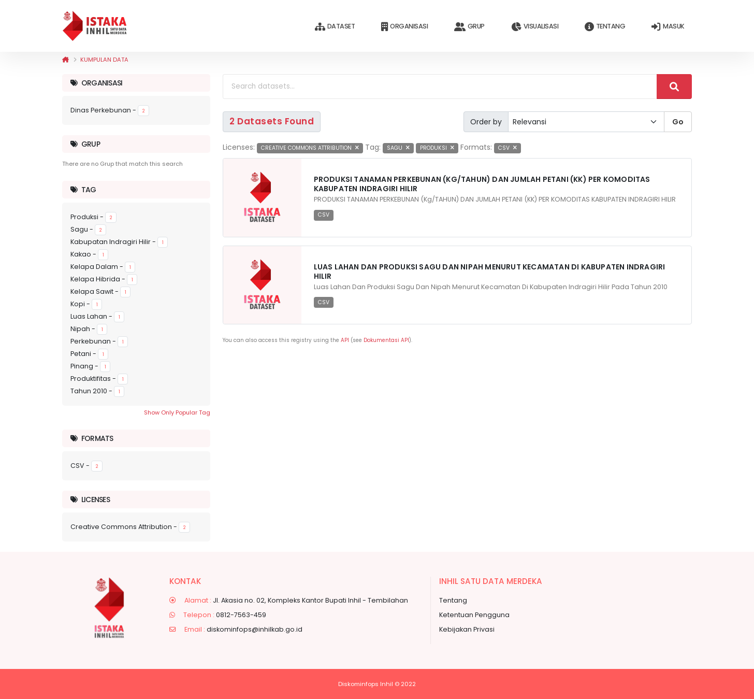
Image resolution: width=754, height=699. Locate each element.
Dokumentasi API (386, 340)
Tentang (605, 27)
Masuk (667, 27)
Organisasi (404, 27)
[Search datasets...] (440, 86)
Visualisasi (534, 27)
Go (678, 122)
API (345, 340)
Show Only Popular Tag (177, 412)
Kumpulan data (104, 59)
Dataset (335, 27)
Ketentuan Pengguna (474, 614)
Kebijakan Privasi (467, 629)
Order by (486, 122)
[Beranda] (65, 59)
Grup (469, 27)
